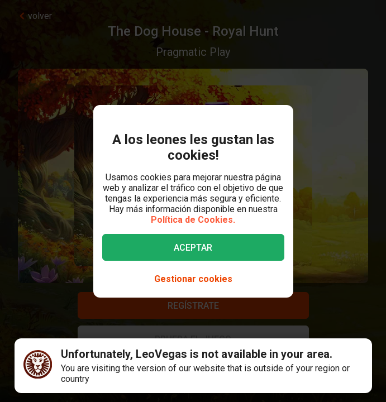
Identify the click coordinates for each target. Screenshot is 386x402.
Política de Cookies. (193, 219)
